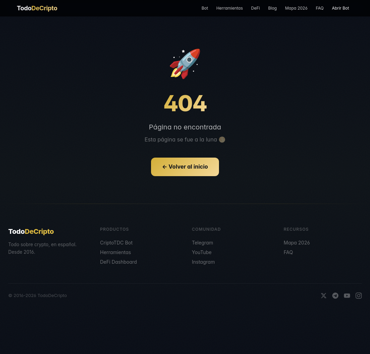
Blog (272, 8)
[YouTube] (347, 296)
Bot (204, 8)
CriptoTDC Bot (116, 242)
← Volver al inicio (185, 166)
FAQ (320, 8)
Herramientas (229, 8)
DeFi (255, 8)
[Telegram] (335, 296)
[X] (324, 296)
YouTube (201, 252)
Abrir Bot (340, 8)
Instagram (203, 262)
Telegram (202, 242)
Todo (37, 8)
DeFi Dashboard (118, 262)
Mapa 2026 (296, 8)
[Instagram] (359, 296)
